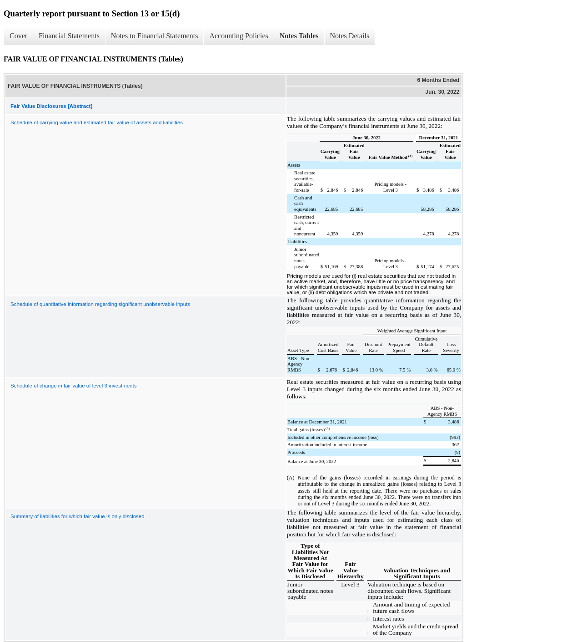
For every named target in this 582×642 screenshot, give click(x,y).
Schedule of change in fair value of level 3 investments (73, 385)
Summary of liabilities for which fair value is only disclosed (77, 516)
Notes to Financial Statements (154, 36)
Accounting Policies (238, 36)
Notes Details (350, 36)
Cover (18, 36)
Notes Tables (299, 36)
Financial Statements (69, 36)
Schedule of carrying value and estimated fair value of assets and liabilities (96, 122)
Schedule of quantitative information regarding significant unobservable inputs (100, 304)
